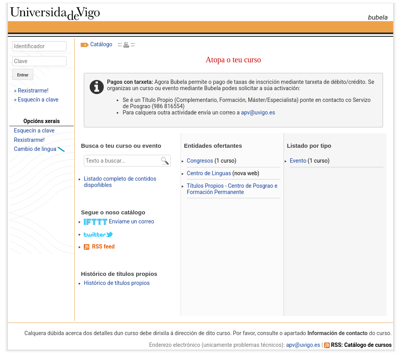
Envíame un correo (131, 221)
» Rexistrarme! (31, 90)
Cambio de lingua (36, 149)
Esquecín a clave (34, 130)
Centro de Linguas (209, 173)
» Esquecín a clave (36, 99)
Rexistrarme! (29, 140)
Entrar (23, 75)
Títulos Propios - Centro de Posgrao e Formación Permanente (232, 189)
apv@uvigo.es (258, 112)
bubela (378, 17)
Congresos (200, 161)
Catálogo (101, 44)
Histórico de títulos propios (117, 283)
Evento (298, 161)
